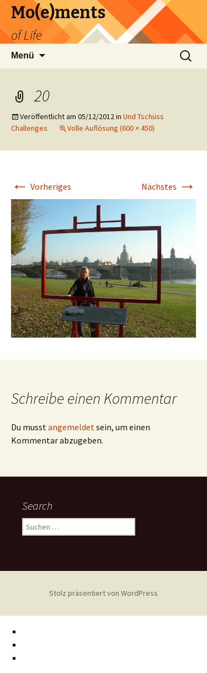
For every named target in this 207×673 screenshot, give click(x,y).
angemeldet (71, 426)
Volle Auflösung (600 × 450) (111, 128)
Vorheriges (41, 186)
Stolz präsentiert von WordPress (103, 593)
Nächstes (168, 186)
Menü (22, 55)
